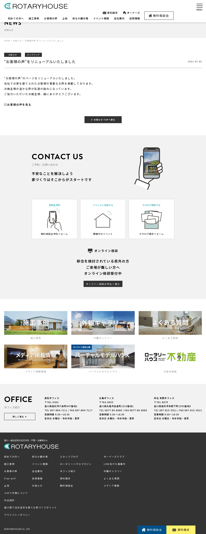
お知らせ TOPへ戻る (103, 119)
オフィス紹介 (68, 471)
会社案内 (119, 18)
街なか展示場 (80, 18)
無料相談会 (159, 16)
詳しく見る (20, 416)
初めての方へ (16, 18)
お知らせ (37, 485)
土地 (65, 18)
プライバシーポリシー (17, 514)
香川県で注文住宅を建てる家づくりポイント (30, 507)
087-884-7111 (58, 410)
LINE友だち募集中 (115, 463)
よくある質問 (112, 478)
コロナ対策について (16, 492)
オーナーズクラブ (114, 456)
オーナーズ (131, 13)
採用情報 (134, 18)
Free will (10, 478)
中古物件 (9, 500)
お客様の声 (50, 18)
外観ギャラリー (113, 471)
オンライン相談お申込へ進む (103, 283)
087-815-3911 (168, 410)
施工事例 (34, 18)
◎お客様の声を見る (17, 104)
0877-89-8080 (113, 410)
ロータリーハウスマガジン (76, 463)
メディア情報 (111, 485)
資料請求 (110, 13)
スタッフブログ (69, 456)
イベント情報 (101, 18)
